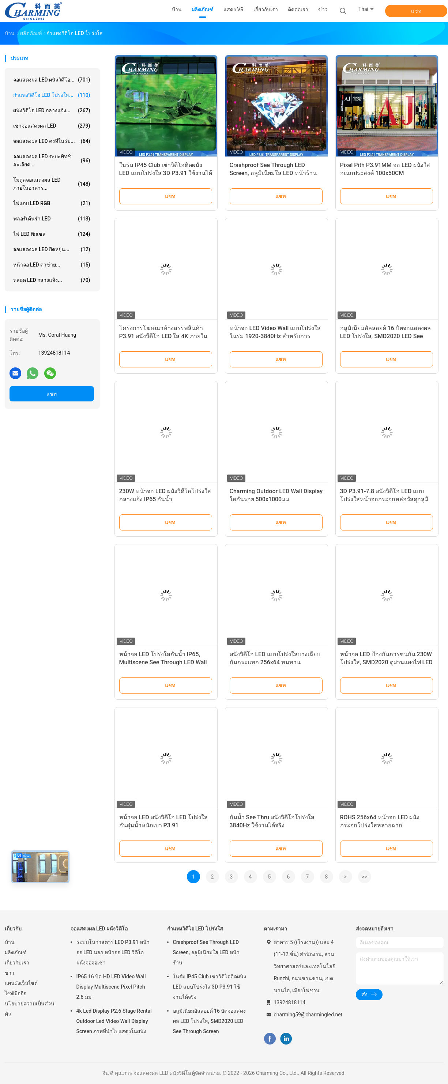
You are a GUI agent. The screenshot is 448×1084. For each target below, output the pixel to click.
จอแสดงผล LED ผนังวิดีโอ (99, 929)
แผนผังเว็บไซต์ (21, 983)
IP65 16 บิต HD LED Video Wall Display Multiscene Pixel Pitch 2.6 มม (111, 987)
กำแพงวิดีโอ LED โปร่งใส (195, 929)
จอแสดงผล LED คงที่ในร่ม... (51, 141)
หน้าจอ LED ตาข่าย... (51, 264)
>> (364, 877)
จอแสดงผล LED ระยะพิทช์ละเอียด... (51, 160)
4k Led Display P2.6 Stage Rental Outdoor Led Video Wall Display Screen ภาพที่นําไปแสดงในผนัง (114, 1021)
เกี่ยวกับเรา (17, 963)
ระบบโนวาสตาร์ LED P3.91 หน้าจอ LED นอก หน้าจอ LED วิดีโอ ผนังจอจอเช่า (113, 952)
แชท (416, 11)
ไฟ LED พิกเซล (51, 234)
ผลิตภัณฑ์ (16, 952)
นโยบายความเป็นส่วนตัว (29, 1009)
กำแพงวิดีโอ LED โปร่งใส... (51, 95)
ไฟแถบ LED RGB (51, 203)
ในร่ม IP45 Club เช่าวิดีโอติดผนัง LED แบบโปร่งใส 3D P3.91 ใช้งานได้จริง (165, 173)
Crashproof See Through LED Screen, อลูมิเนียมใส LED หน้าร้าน (206, 952)
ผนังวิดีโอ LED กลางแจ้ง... (51, 110)
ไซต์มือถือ (15, 993)
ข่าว (9, 973)
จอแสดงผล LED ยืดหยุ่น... (51, 249)
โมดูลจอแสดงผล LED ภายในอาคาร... (51, 184)
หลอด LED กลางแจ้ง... (51, 280)
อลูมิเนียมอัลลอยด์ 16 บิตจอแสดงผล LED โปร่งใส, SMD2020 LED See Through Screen (385, 336)
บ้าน (10, 942)
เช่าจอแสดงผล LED (51, 125)
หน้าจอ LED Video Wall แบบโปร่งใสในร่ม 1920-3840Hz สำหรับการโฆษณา (275, 336)
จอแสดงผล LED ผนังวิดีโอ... (51, 79)
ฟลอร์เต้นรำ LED (51, 218)
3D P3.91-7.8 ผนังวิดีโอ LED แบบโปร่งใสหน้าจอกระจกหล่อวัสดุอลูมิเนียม (384, 499)
